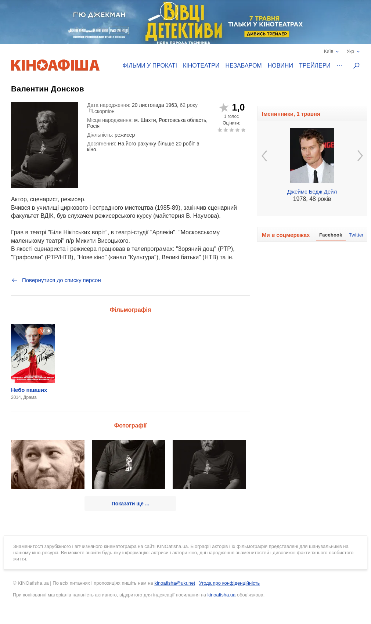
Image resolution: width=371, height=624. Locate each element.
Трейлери (315, 65)
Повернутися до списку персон (56, 280)
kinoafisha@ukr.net (174, 583)
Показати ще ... (131, 503)
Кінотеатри (201, 65)
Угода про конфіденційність (229, 583)
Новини (280, 65)
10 (243, 130)
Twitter (356, 235)
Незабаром (244, 65)
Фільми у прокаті (150, 65)
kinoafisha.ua (222, 595)
